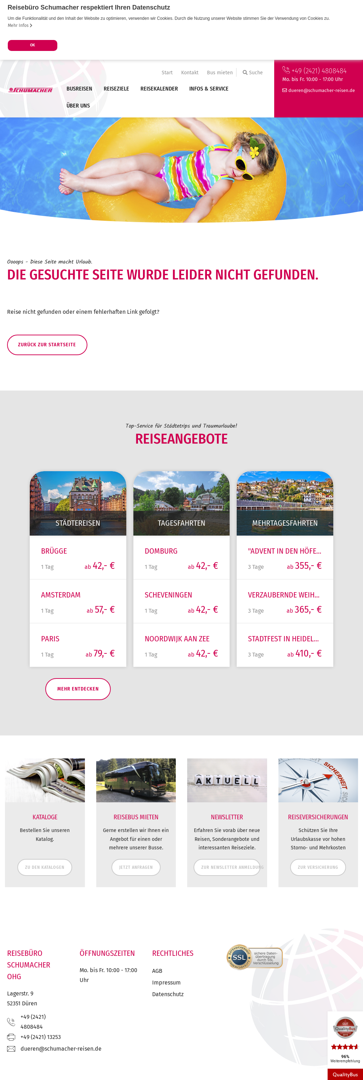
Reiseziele (116, 88)
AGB (157, 982)
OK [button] (32, 45)
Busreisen (79, 88)
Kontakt (189, 73)
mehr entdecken (62, 701)
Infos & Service (209, 88)
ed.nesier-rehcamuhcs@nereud (321, 90)
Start (167, 73)
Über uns (78, 105)
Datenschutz (168, 1005)
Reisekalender (159, 88)
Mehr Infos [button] (20, 25)
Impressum (166, 994)
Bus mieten (220, 73)
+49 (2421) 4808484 (314, 70)
